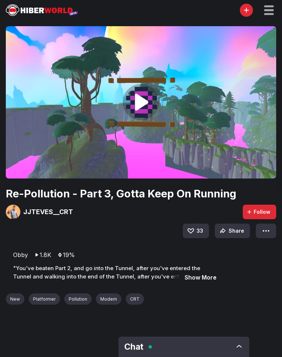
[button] (269, 10)
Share (231, 230)
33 (194, 230)
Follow (258, 212)
